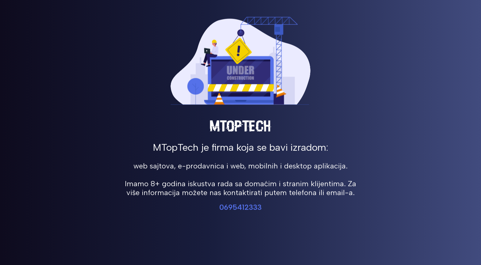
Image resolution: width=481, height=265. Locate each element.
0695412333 (240, 207)
